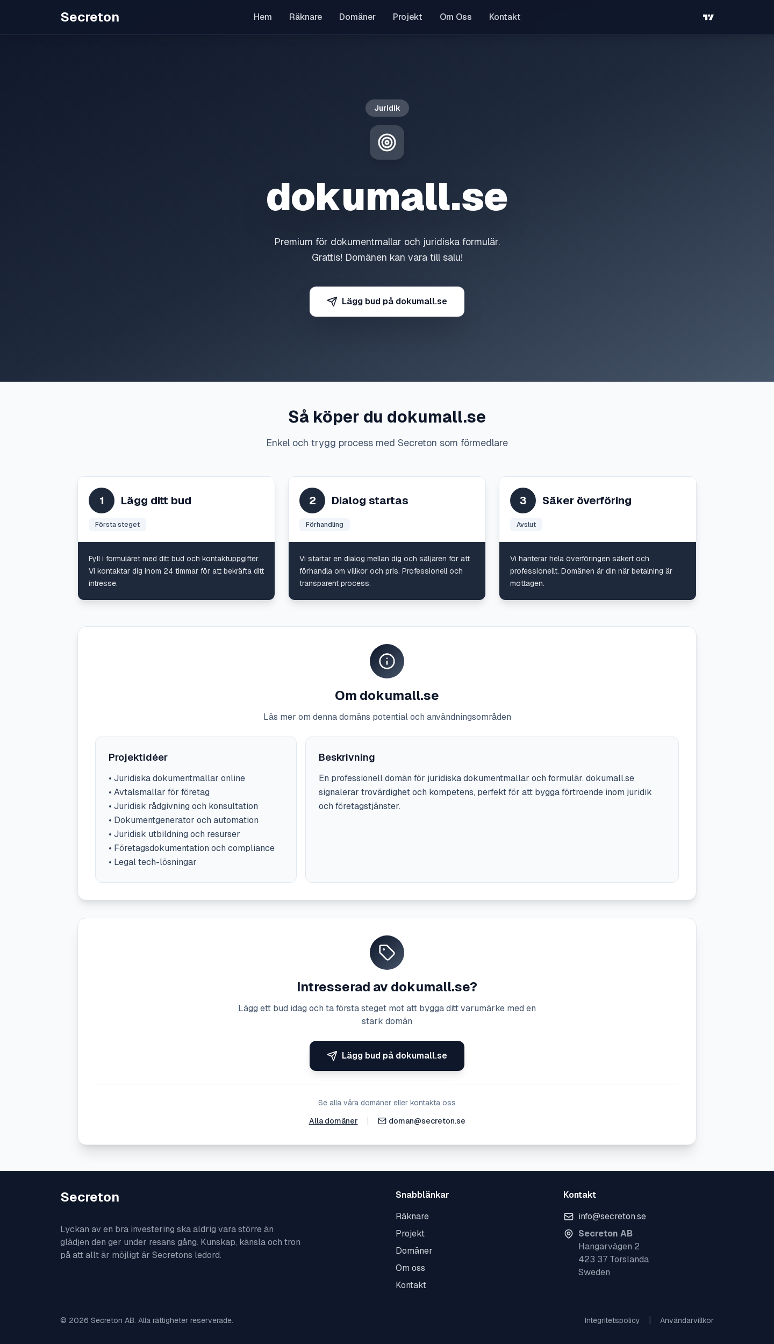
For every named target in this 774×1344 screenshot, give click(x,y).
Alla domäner (333, 1121)
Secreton (89, 17)
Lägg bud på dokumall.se (387, 301)
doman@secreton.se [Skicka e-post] (427, 1121)
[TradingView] (708, 17)
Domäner (357, 17)
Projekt (407, 17)
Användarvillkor (687, 1320)
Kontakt (505, 17)
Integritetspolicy (612, 1320)
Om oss (410, 1268)
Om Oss (456, 17)
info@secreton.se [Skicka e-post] (612, 1216)
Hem (263, 17)
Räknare (305, 17)
